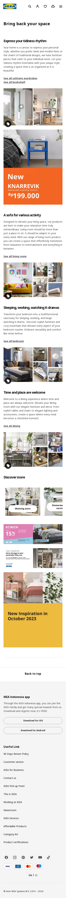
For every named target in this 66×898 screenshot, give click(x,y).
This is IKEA (10, 794)
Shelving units (23, 508)
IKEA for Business (14, 770)
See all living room (15, 256)
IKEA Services (11, 818)
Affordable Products (15, 826)
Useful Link (12, 746)
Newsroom (10, 810)
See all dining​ (12, 426)
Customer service (14, 762)
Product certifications (16, 842)
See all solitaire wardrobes (20, 78)
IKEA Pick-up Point (14, 786)
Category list (11, 834)
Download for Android (33, 730)
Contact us (10, 778)
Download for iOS (33, 720)
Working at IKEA (13, 802)
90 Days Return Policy (16, 753)
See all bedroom (14, 341)
